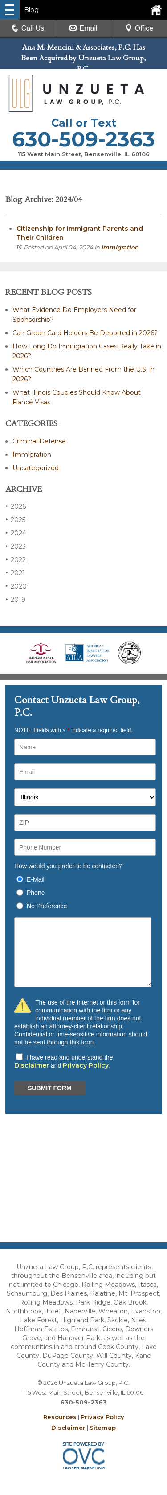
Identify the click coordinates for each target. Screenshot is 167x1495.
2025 (15, 519)
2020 (16, 586)
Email (83, 28)
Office (139, 28)
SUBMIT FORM (50, 1088)
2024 (15, 533)
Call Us (28, 28)
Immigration (119, 247)
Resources (60, 1416)
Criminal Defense (39, 441)
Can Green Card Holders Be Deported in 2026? (85, 333)
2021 (15, 573)
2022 (15, 559)
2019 (15, 599)
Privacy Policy (86, 1065)
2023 (15, 546)
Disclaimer (31, 1065)
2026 (15, 506)
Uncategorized (35, 468)
